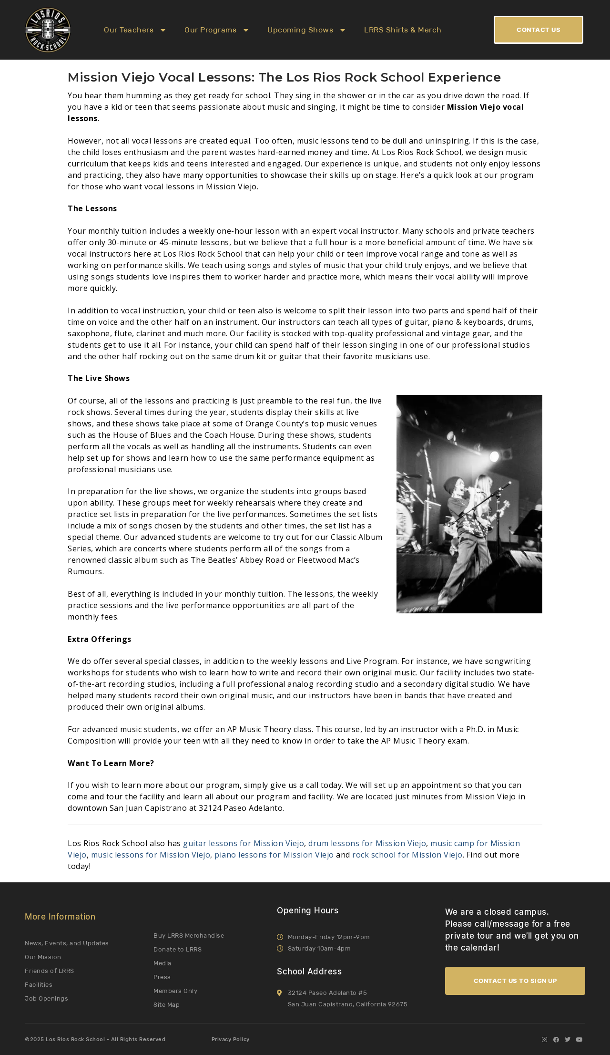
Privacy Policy (231, 1039)
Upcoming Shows (306, 30)
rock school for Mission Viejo (407, 854)
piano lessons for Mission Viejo (274, 854)
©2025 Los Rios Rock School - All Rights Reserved (95, 1039)
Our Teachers (134, 30)
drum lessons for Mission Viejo (367, 843)
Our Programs (216, 30)
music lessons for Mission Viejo (151, 854)
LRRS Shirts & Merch (403, 29)
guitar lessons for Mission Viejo (243, 843)
